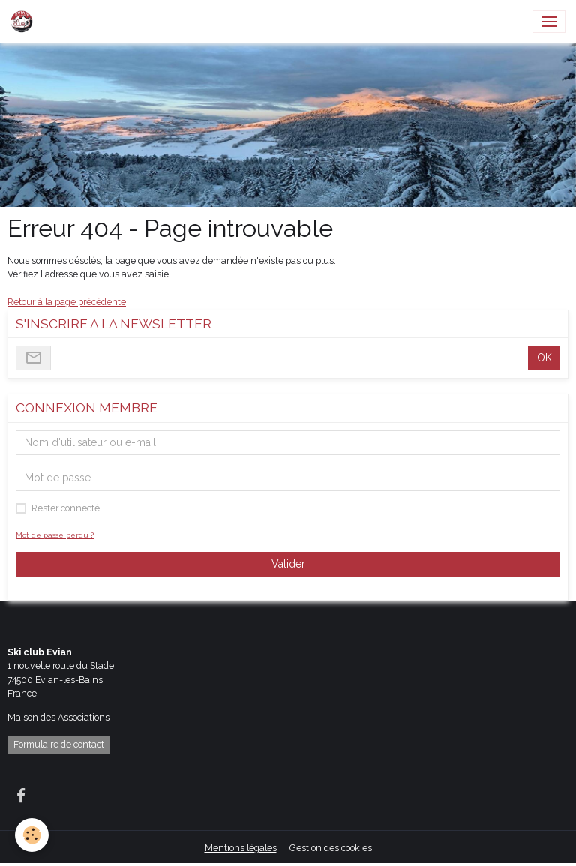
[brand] (24, 21)
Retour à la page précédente (67, 301)
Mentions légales (241, 847)
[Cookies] (32, 835)
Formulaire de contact (59, 744)
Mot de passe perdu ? (55, 535)
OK (544, 358)
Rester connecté (66, 508)
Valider (288, 564)
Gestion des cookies (331, 847)
